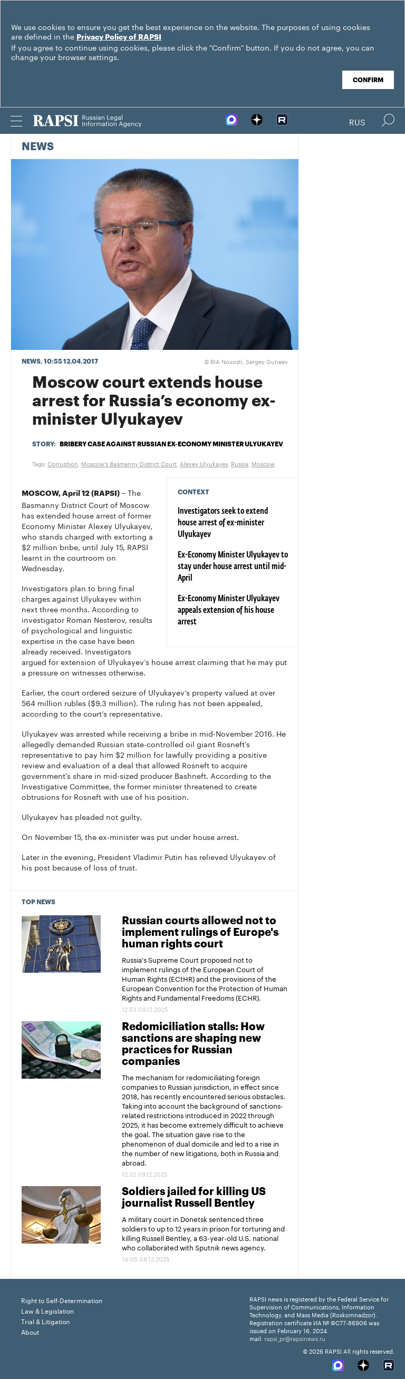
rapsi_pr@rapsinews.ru (294, 1338)
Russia (239, 463)
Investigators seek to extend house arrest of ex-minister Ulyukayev (223, 523)
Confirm (368, 80)
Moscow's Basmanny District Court (129, 463)
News (38, 147)
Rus (357, 121)
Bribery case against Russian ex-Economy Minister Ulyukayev (171, 444)
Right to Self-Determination (61, 1300)
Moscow (263, 463)
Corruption (62, 463)
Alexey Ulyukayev (204, 463)
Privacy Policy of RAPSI (118, 37)
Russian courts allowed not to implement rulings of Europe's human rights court (200, 933)
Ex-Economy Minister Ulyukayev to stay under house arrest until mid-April (233, 567)
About (30, 1331)
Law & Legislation (47, 1310)
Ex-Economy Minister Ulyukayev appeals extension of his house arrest (228, 611)
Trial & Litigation (45, 1321)
